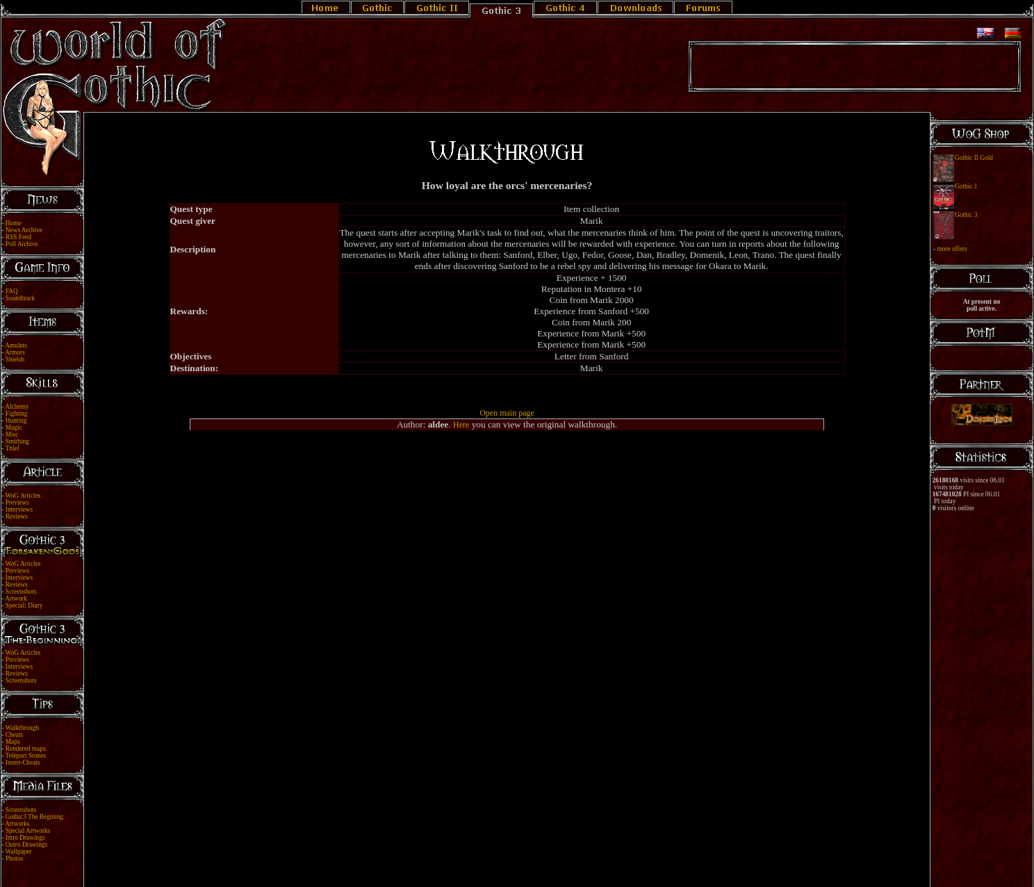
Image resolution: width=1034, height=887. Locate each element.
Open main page (506, 413)
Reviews (17, 516)
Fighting (17, 413)
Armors (15, 352)
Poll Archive (22, 244)
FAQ (12, 291)
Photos (14, 858)
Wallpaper (19, 851)
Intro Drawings (25, 837)
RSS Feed (18, 237)
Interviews (19, 509)
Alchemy (16, 406)
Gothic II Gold (974, 157)
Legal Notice (494, 867)
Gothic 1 (966, 186)
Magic (14, 427)
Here (461, 425)
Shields (15, 359)
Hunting (16, 420)
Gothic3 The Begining (34, 816)
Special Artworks (28, 830)
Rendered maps (26, 748)
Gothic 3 (966, 214)
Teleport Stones (26, 755)
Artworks (17, 823)
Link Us (526, 867)
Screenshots (21, 591)
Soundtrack (20, 298)
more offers (952, 248)
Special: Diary (24, 605)
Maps (13, 741)
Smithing (17, 441)
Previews (17, 502)
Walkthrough (22, 727)
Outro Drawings (26, 844)
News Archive (24, 230)
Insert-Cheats (23, 762)
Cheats (14, 734)
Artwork (16, 598)
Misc (12, 434)
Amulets (16, 345)
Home (14, 223)
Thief (12, 448)
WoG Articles (23, 495)
